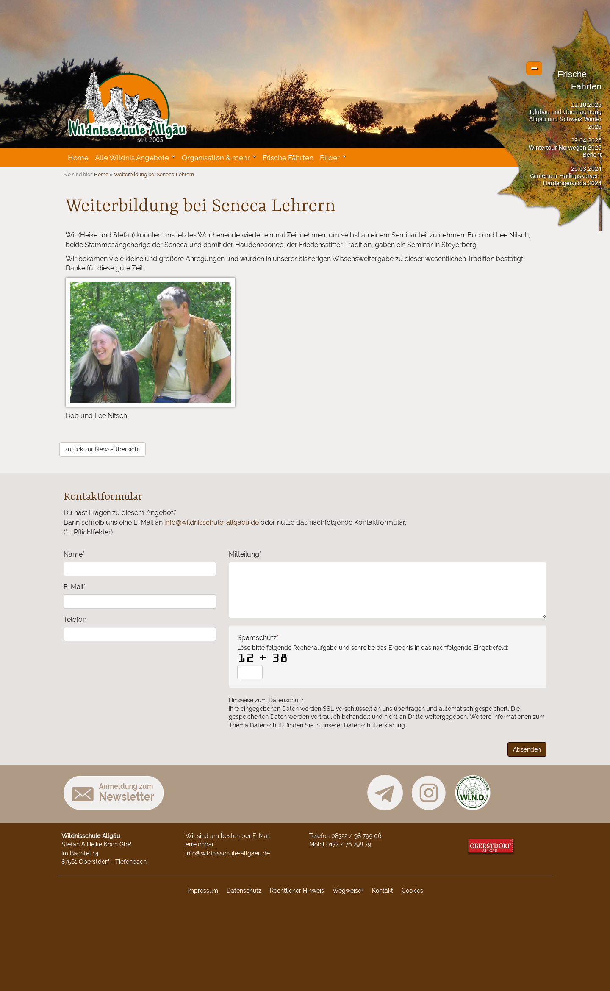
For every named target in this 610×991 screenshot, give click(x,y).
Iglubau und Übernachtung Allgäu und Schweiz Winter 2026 (565, 119)
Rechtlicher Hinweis (297, 890)
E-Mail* (75, 587)
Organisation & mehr (216, 157)
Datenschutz (244, 890)
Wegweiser (348, 890)
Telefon (75, 619)
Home (78, 157)
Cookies (412, 890)
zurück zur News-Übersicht (102, 449)
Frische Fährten (288, 157)
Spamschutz (372, 647)
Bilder (330, 157)
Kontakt (382, 890)
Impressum (202, 890)
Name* (74, 554)
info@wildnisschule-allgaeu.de (211, 522)
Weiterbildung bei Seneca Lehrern (154, 175)
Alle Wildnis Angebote (132, 157)
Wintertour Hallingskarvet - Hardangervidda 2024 (566, 180)
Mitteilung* (245, 554)
